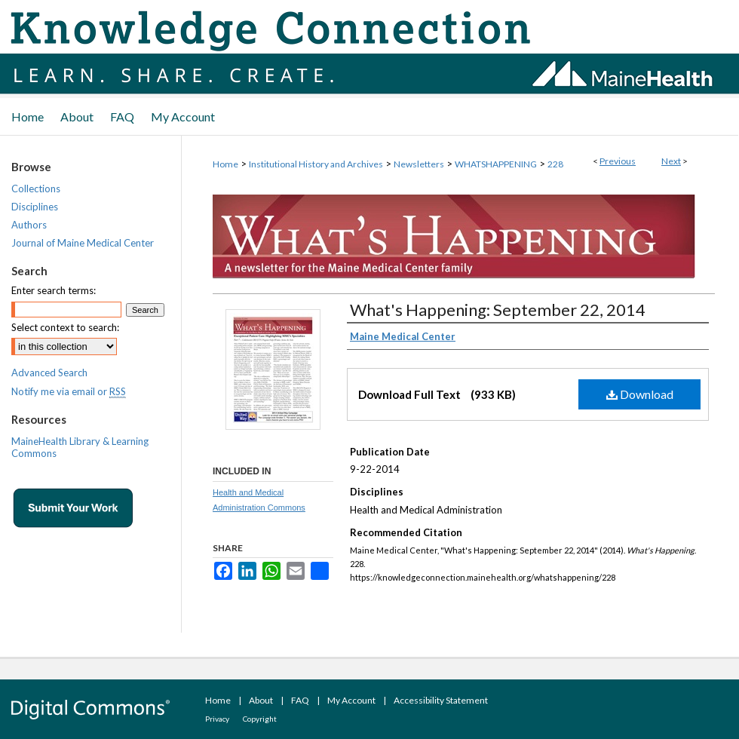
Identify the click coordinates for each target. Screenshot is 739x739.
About (261, 700)
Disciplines (34, 207)
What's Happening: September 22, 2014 (497, 309)
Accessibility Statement (441, 700)
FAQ (300, 700)
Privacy (217, 718)
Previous (617, 161)
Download (639, 394)
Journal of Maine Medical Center (82, 243)
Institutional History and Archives (316, 164)
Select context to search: (65, 327)
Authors (29, 225)
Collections (35, 188)
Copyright (260, 718)
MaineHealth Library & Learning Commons (80, 447)
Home (225, 164)
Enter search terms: (53, 290)
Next (671, 161)
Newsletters (419, 164)
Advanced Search (49, 372)
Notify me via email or (68, 391)
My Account (351, 700)
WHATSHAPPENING (496, 164)
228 (555, 164)
